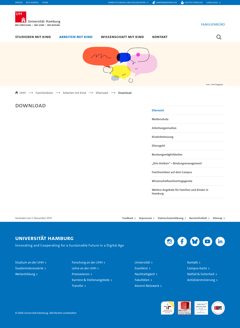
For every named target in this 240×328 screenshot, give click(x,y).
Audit (181, 303)
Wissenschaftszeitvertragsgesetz (172, 181)
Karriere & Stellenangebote (91, 280)
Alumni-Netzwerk (147, 286)
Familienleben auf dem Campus (172, 172)
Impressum (145, 218)
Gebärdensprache (166, 2)
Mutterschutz (160, 119)
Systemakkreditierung (218, 303)
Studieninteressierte (29, 268)
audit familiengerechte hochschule (167, 306)
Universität (142, 262)
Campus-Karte (197, 268)
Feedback (127, 218)
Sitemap (217, 218)
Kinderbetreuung (162, 137)
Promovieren (81, 274)
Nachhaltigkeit (145, 274)
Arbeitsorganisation (164, 128)
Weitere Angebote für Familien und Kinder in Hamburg (180, 191)
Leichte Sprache (193, 2)
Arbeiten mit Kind (75, 36)
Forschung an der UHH (87, 262)
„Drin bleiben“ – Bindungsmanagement (177, 163)
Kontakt (160, 36)
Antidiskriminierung (201, 280)
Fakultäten (142, 280)
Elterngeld (158, 146)
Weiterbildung (25, 274)
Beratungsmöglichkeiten (167, 154)
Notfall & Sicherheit (200, 274)
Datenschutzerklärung (171, 218)
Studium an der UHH (29, 262)
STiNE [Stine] (45, 2)
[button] (128, 2)
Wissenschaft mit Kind (122, 36)
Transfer (77, 286)
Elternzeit (158, 110)
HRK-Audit (200, 303)
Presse (18, 2)
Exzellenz (141, 268)
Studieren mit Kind (33, 36)
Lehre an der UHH (84, 268)
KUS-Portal (32, 2)
